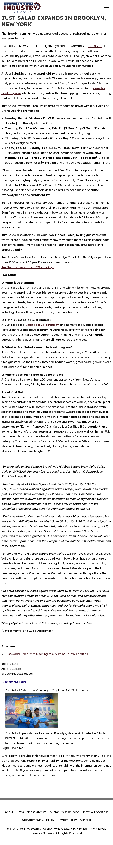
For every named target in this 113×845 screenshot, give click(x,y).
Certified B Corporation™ (42, 325)
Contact (85, 819)
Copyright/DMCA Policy (38, 819)
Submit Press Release (64, 812)
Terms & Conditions (95, 812)
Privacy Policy (67, 819)
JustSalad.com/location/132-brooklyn (27, 267)
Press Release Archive (31, 812)
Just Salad (95, 46)
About (9, 812)
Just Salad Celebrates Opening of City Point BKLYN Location (46, 654)
